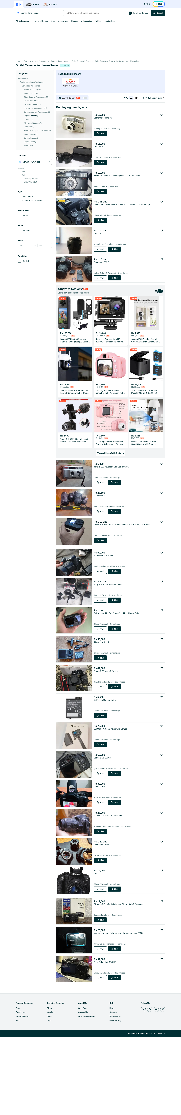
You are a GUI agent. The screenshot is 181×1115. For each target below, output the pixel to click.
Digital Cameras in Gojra (98, 61)
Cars (47, 21)
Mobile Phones (35, 21)
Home (12, 61)
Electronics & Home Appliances (29, 61)
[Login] (152, 4)
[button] (66, 97)
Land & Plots (104, 21)
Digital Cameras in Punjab (75, 61)
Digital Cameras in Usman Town (122, 61)
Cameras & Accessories (54, 61)
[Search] (163, 13)
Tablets (93, 21)
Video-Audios (81, 21)
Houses (68, 21)
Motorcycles (57, 21)
